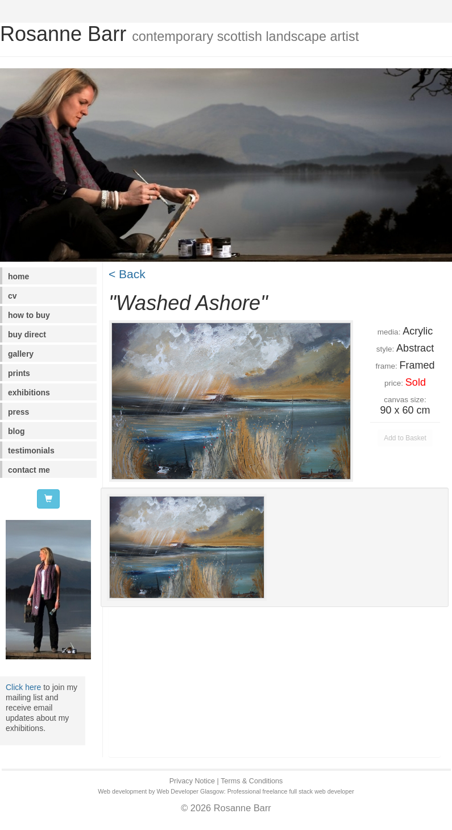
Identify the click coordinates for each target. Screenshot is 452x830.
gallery (21, 353)
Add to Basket (405, 438)
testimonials (31, 450)
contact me (29, 469)
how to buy (29, 315)
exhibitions (29, 392)
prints (19, 373)
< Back (127, 273)
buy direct (27, 334)
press (18, 411)
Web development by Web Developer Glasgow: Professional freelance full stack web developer (226, 791)
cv (12, 295)
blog (16, 431)
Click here (23, 687)
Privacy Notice (192, 781)
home (18, 276)
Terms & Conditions (252, 781)
